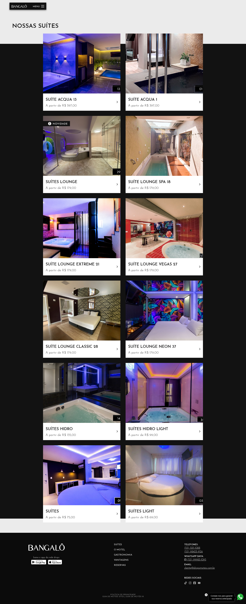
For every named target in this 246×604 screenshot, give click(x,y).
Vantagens (121, 560)
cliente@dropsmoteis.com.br (199, 568)
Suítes (118, 544)
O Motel (119, 550)
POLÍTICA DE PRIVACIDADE (123, 595)
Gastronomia (123, 555)
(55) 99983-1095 (195, 559)
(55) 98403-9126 (193, 551)
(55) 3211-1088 (192, 548)
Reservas (120, 565)
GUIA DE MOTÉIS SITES (113, 597)
